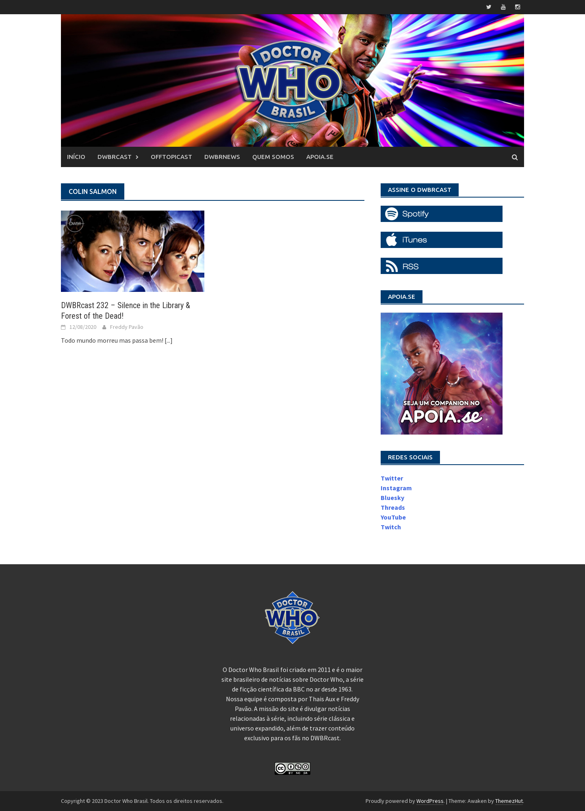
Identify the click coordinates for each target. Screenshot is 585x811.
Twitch (391, 527)
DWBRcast (115, 156)
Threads (393, 507)
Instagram (396, 488)
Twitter (392, 478)
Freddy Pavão (126, 326)
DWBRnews (222, 156)
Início (76, 156)
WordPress (430, 800)
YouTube (393, 517)
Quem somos (273, 156)
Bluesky (392, 498)
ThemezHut (509, 800)
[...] (169, 340)
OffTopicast (171, 156)
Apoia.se (320, 156)
